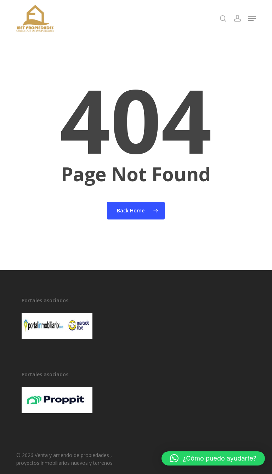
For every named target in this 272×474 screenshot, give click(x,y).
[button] (252, 18)
